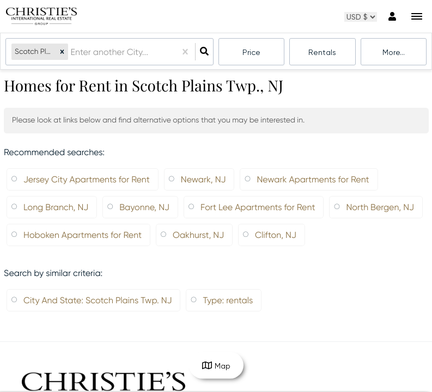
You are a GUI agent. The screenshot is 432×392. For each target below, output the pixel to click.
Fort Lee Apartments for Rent (257, 207)
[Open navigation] (416, 16)
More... (393, 52)
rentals (322, 52)
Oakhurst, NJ (198, 235)
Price (251, 52)
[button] (62, 52)
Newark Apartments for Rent (313, 179)
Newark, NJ (203, 179)
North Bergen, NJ (380, 207)
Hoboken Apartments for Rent (82, 235)
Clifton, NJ (275, 235)
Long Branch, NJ (55, 207)
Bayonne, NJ (144, 207)
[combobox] (71, 52)
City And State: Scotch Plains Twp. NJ (97, 300)
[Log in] (392, 16)
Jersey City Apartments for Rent (86, 179)
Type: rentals (228, 300)
